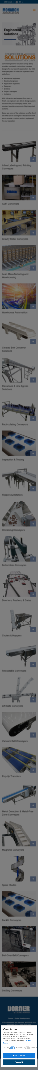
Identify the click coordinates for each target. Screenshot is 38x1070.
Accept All (19, 1062)
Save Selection (19, 1056)
